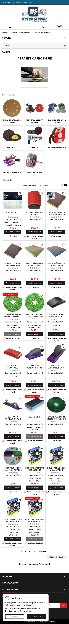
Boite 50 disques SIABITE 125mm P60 (34, 315)
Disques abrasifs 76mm (57, 121)
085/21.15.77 (29, 2)
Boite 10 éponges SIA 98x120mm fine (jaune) (56, 214)
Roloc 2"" (34, 147)
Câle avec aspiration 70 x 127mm (35, 367)
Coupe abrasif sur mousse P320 (56, 469)
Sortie (14, 616)
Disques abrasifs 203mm (12, 121)
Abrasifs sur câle (12, 172)
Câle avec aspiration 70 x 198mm (56, 367)
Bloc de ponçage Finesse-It (34, 213)
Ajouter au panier (13, 232)
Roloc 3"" (12, 147)
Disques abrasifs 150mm (34, 121)
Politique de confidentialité (17, 611)
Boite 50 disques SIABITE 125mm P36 (13, 315)
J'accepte (36, 616)
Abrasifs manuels (57, 147)
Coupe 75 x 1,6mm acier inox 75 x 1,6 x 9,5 (56, 419)
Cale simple (34, 417)
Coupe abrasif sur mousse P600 (34, 520)
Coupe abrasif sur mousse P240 (34, 469)
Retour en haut (57, 557)
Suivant (43, 552)
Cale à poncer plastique (13, 366)
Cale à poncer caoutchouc (56, 315)
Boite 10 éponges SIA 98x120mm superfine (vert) (34, 265)
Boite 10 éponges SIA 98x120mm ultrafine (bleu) (56, 265)
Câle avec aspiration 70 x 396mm (13, 419)
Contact (6, 2)
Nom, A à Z (21, 180)
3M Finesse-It (12, 212)
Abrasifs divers (34, 172)
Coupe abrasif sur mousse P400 (13, 520)
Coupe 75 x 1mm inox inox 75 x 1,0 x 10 (12, 470)
